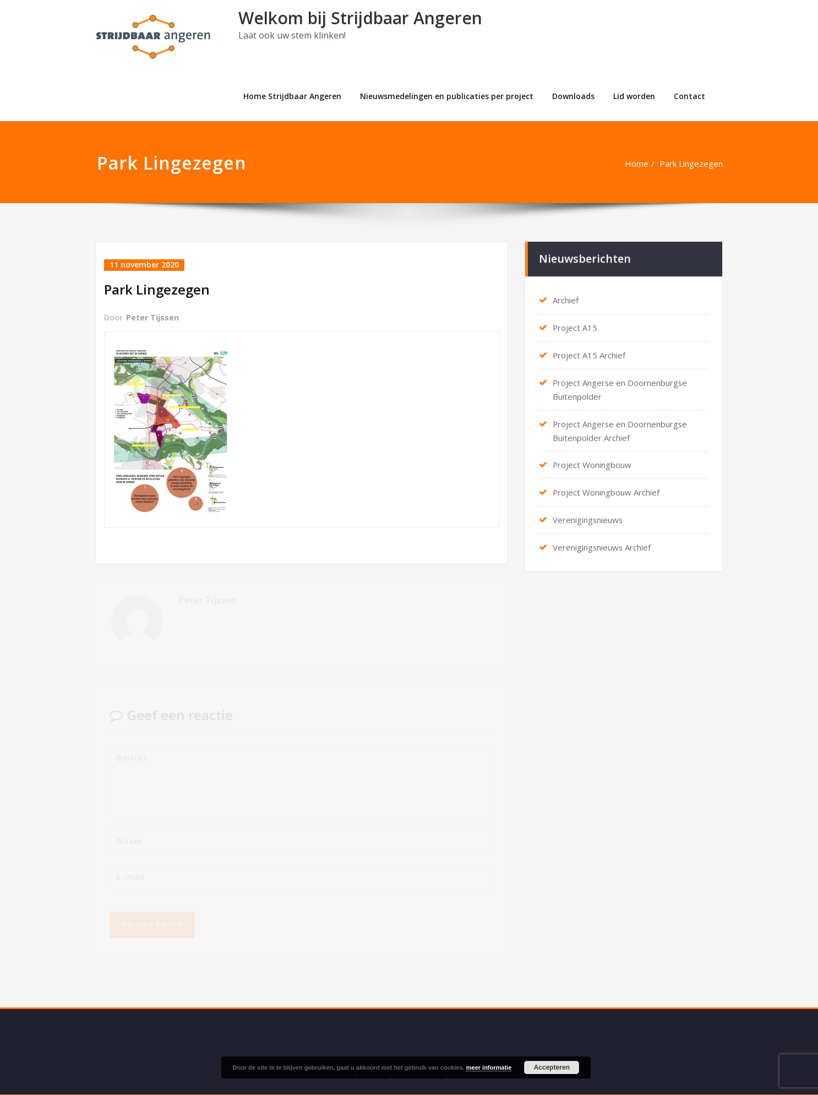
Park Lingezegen (691, 163)
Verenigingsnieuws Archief (602, 541)
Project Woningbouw (592, 460)
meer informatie (489, 1067)
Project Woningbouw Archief (606, 487)
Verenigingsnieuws (588, 514)
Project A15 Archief (589, 352)
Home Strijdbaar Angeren (292, 96)
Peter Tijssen (152, 317)
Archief (566, 298)
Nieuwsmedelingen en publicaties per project (446, 96)
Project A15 (575, 325)
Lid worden (634, 96)
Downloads (573, 96)
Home (637, 163)
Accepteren (552, 1067)
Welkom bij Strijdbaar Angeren (360, 18)
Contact (689, 96)
